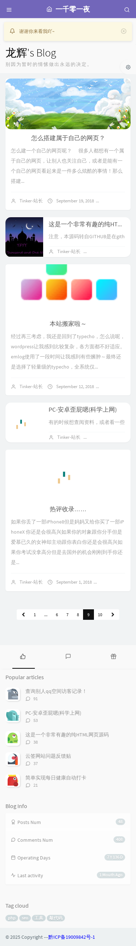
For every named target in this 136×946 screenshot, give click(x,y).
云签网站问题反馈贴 (48, 756)
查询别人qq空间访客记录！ (56, 691)
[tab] (22, 656)
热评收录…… (68, 509)
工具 (38, 918)
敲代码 (55, 918)
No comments (120, 201)
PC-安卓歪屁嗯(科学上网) (83, 409)
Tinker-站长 (31, 201)
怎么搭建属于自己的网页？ (68, 138)
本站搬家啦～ (68, 324)
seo (25, 918)
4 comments (118, 386)
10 (100, 614)
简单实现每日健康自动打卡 (55, 777)
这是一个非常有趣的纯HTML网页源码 (67, 734)
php (12, 918)
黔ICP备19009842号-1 (71, 937)
